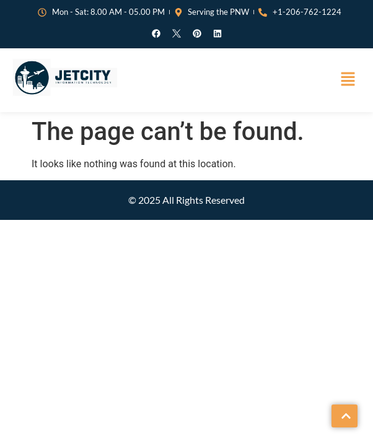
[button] (348, 80)
